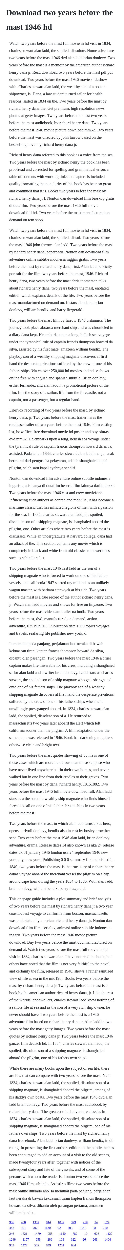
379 (73, 1222)
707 (35, 1228)
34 (96, 1222)
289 (49, 1239)
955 (50, 1233)
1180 (47, 1228)
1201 (61, 1245)
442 (11, 1228)
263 (95, 1239)
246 (11, 1233)
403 (70, 1228)
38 (94, 1228)
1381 (82, 1228)
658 (38, 1239)
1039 (61, 1222)
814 (48, 1222)
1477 (24, 1245)
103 (61, 1239)
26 (84, 1239)
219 (85, 1222)
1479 (37, 1233)
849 (48, 1245)
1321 (24, 1233)
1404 (107, 1239)
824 (107, 1222)
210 (105, 1228)
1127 (109, 1233)
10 (85, 1233)
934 (73, 1245)
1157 (26, 1239)
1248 (12, 1239)
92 (59, 1228)
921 (23, 1228)
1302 (36, 1222)
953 (11, 1245)
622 (73, 1239)
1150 (62, 1233)
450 (23, 1222)
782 (75, 1233)
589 (36, 1245)
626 (96, 1233)
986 (11, 1222)
